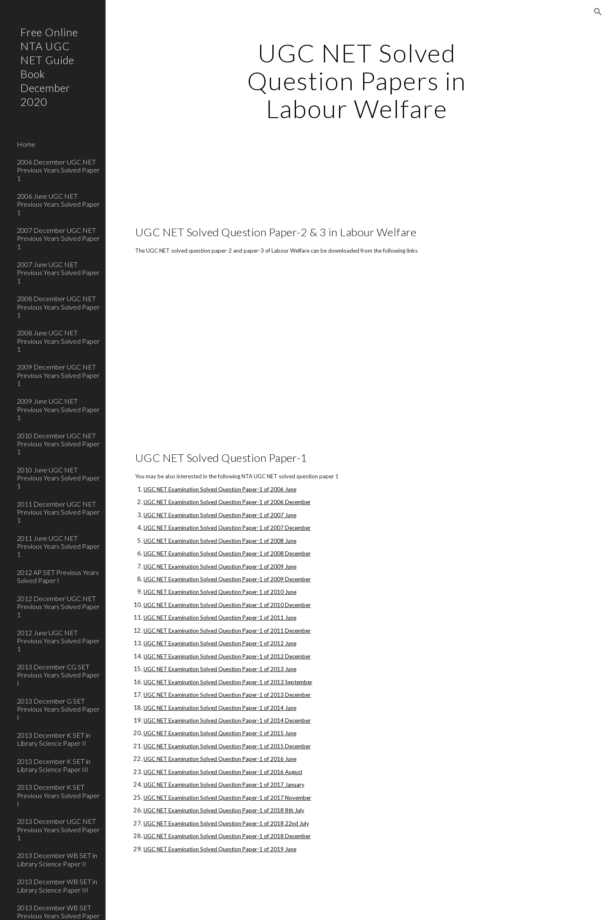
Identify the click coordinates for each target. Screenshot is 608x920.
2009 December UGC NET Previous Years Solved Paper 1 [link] (58, 375)
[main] (357, 80)
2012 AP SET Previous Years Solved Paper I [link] (58, 576)
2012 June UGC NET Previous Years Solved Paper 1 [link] (58, 641)
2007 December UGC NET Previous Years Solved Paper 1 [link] (58, 238)
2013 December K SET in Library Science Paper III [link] (53, 765)
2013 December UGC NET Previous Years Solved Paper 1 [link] (58, 829)
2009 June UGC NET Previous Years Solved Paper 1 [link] (58, 409)
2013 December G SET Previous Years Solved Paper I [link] (58, 709)
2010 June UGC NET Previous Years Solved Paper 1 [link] (58, 478)
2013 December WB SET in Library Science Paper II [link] (57, 859)
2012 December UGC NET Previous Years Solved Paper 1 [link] (58, 606)
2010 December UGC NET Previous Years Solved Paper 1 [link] (58, 444)
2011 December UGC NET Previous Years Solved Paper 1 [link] (58, 512)
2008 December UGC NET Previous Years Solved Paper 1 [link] (58, 306)
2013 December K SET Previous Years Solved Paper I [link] (58, 795)
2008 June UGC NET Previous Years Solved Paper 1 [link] (58, 341)
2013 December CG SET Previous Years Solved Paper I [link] (58, 675)
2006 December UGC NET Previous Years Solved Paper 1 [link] (58, 170)
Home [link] (26, 144)
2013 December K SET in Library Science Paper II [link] (53, 739)
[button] (598, 12)
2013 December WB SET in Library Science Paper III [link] (57, 885)
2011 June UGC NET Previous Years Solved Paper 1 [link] (58, 546)
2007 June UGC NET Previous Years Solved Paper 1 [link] (58, 272)
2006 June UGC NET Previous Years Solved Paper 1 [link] (58, 204)
